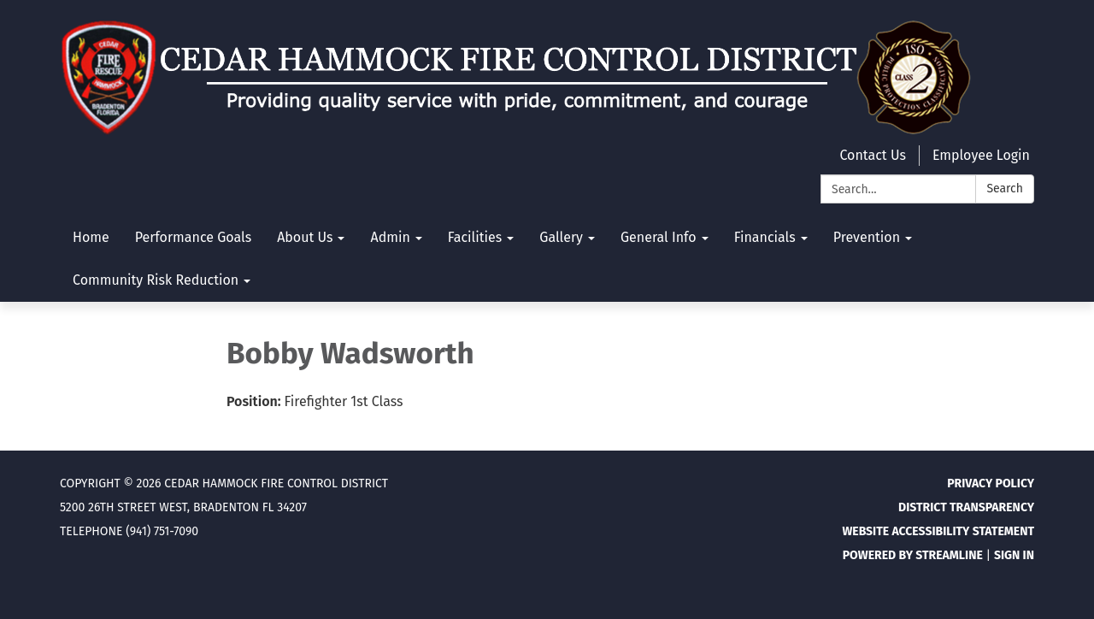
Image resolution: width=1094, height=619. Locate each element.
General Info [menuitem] (659, 237)
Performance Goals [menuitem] (193, 237)
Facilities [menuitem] (475, 237)
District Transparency (966, 507)
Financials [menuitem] (765, 237)
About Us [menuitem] (304, 237)
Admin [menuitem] (389, 237)
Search (1004, 188)
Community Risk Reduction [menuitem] (155, 280)
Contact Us (872, 155)
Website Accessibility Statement (938, 531)
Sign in (1014, 555)
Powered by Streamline (913, 555)
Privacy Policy (990, 483)
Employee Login (981, 155)
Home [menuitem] (91, 237)
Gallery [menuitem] (561, 237)
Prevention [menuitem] (866, 237)
